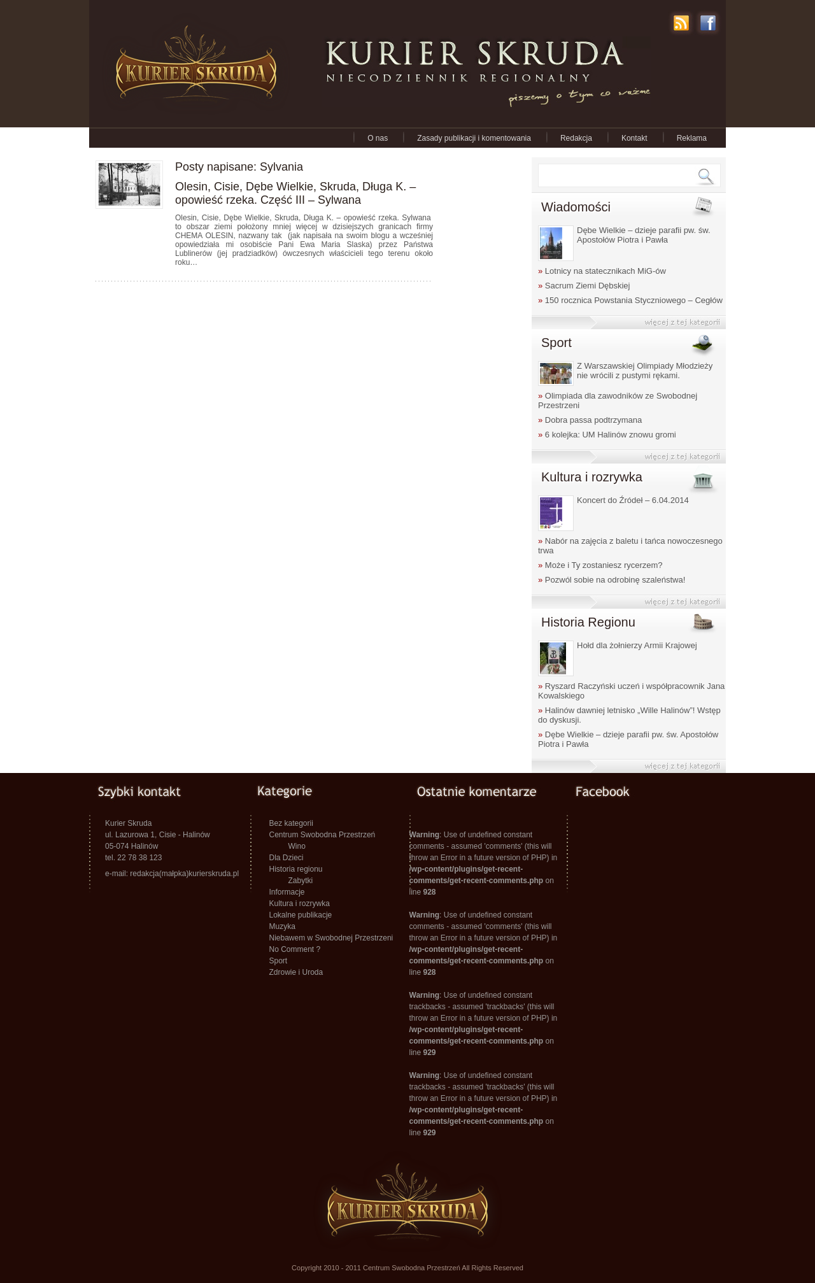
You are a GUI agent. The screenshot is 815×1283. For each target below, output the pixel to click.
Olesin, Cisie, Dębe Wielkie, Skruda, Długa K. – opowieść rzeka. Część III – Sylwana (295, 193)
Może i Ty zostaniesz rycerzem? (600, 565)
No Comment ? (295, 949)
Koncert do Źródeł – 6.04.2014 (633, 500)
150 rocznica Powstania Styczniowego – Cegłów (630, 300)
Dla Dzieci (286, 857)
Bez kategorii (291, 823)
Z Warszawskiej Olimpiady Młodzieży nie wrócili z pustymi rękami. (644, 370)
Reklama (692, 138)
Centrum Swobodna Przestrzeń (322, 834)
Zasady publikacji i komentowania (474, 138)
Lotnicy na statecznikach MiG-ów (602, 271)
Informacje (287, 892)
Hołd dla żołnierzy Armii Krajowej (637, 645)
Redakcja (576, 138)
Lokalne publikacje (300, 915)
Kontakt (634, 138)
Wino (297, 846)
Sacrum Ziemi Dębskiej (584, 285)
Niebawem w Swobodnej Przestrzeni (331, 937)
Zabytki (300, 880)
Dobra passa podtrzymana (590, 420)
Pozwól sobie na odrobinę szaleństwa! (611, 580)
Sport (278, 960)
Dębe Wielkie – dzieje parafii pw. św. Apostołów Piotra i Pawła (644, 235)
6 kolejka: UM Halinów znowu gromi (607, 434)
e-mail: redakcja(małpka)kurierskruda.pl (172, 873)
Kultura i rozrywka (299, 903)
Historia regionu (296, 869)
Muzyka (282, 926)
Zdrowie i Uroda (296, 972)
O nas (377, 138)
